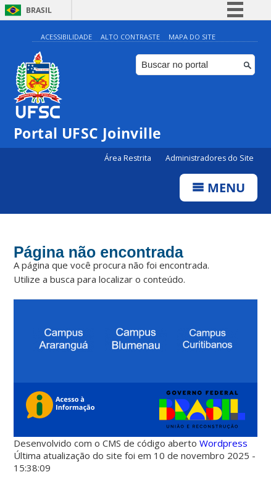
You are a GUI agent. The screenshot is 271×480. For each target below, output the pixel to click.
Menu (218, 187)
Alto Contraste (130, 36)
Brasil (39, 10)
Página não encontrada (98, 252)
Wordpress (223, 443)
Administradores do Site (209, 158)
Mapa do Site (192, 36)
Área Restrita (128, 158)
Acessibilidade (66, 36)
